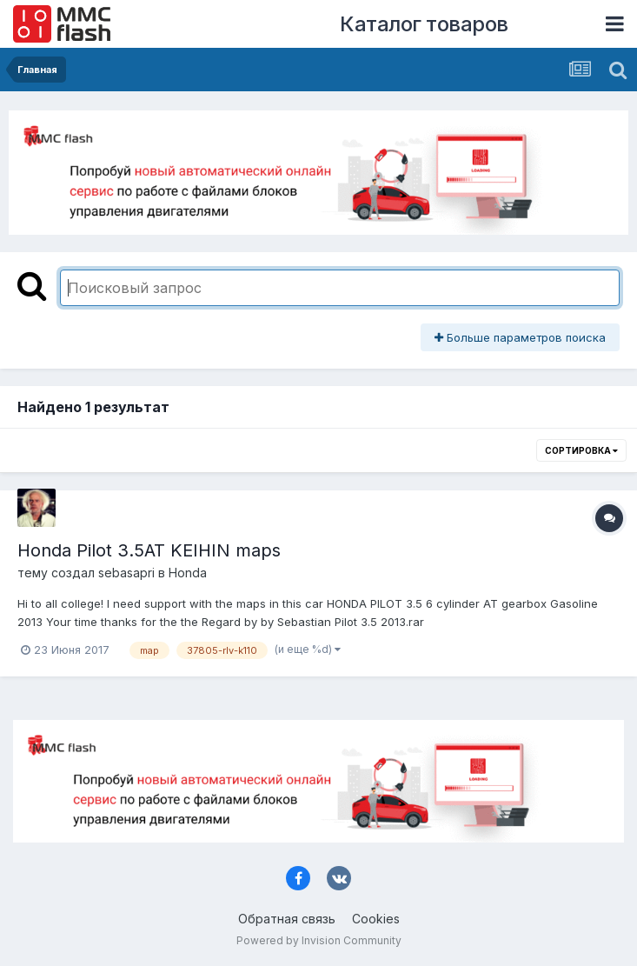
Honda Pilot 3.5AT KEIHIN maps (149, 550)
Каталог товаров (424, 24)
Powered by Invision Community (318, 940)
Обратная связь (286, 918)
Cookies (376, 918)
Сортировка (581, 450)
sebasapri (126, 572)
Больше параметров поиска (520, 337)
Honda (188, 572)
